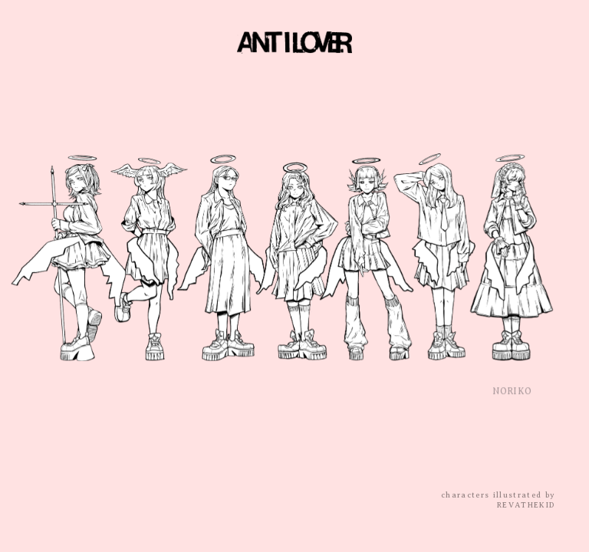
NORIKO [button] (511, 394)
